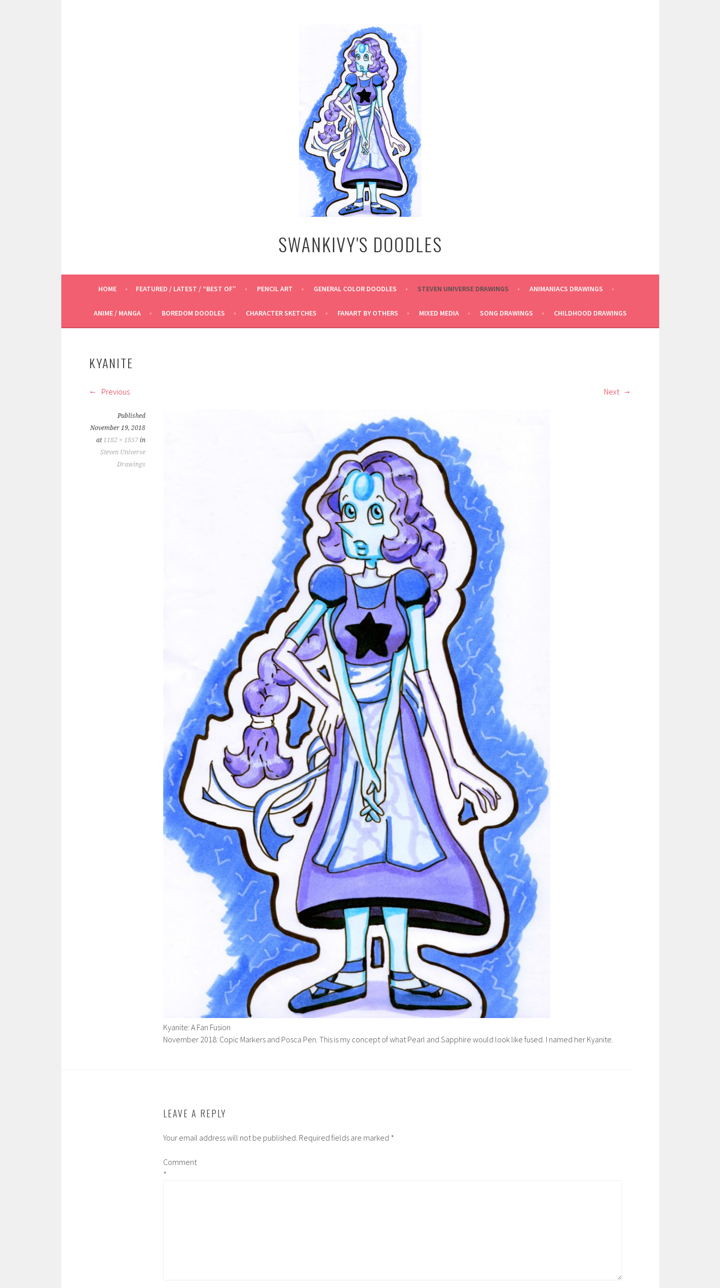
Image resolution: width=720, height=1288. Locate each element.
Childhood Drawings (590, 313)
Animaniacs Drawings (566, 288)
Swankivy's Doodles (360, 243)
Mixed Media (439, 313)
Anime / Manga (117, 313)
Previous (109, 391)
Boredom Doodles (193, 313)
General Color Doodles (355, 288)
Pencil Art (275, 288)
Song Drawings (506, 313)
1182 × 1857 (120, 440)
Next (617, 391)
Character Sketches (281, 313)
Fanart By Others (367, 313)
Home (107, 288)
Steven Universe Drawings (463, 288)
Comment (179, 1168)
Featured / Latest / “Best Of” (186, 288)
